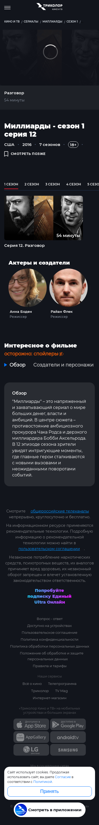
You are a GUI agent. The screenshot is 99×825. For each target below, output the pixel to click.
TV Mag (61, 691)
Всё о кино (32, 683)
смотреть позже (25, 154)
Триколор (40, 691)
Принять (49, 791)
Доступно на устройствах (49, 625)
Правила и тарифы (50, 666)
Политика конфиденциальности (49, 639)
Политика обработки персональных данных (49, 646)
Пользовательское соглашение (49, 632)
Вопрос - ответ (50, 619)
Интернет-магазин (50, 698)
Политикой (42, 782)
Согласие (63, 777)
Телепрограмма (62, 683)
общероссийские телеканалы (60, 511)
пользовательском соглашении (49, 548)
